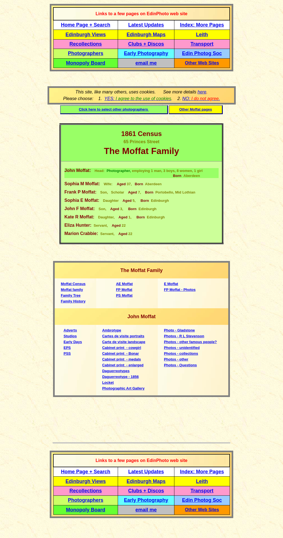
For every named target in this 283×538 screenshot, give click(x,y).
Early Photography (146, 53)
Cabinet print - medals (121, 359)
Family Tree (71, 295)
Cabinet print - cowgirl (121, 348)
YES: (137, 98)
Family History (73, 301)
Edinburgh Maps (146, 34)
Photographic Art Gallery (123, 388)
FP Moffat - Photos (180, 290)
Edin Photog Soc (202, 53)
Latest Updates (146, 25)
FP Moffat (124, 290)
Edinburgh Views (85, 34)
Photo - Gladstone (179, 330)
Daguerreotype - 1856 (120, 377)
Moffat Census (73, 284)
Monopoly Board (85, 63)
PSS (67, 353)
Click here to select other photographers (114, 109)
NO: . (201, 98)
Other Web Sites (202, 63)
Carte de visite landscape (123, 342)
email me (146, 63)
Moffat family (72, 290)
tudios (71, 336)
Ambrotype (111, 330)
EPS (67, 348)
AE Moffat (124, 284)
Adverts (70, 330)
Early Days (73, 342)
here (202, 92)
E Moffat (171, 284)
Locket (108, 382)
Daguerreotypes (116, 371)
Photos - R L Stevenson (184, 336)
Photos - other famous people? (190, 342)
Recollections (85, 44)
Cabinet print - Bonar (120, 353)
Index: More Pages (202, 25)
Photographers (85, 53)
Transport (201, 44)
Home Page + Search (86, 25)
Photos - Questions (180, 365)
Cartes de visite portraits (123, 336)
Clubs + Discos (146, 44)
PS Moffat (124, 295)
